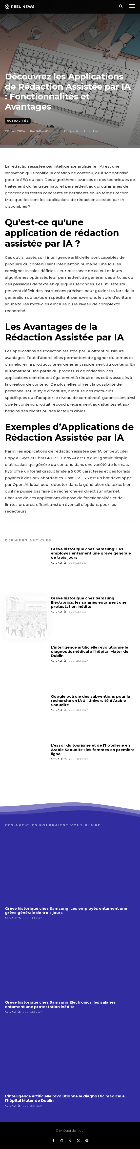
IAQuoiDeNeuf (47, 131)
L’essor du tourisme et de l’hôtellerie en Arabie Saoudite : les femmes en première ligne (93, 749)
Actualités (18, 121)
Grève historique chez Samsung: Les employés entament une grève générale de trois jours (91, 553)
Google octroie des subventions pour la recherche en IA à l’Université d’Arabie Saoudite (90, 700)
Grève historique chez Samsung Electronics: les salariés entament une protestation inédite (88, 602)
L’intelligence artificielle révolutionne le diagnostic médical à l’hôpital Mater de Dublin (89, 651)
